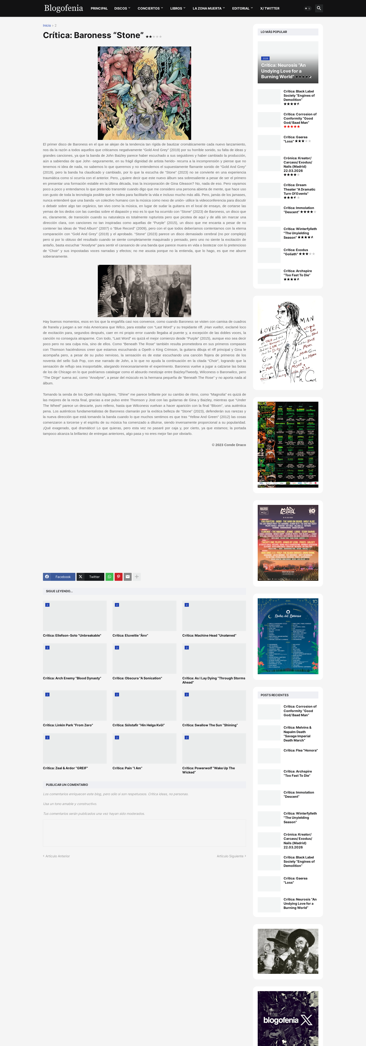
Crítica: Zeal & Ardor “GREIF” (65, 768)
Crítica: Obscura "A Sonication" (137, 678)
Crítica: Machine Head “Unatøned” (209, 635)
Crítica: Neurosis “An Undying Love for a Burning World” (300, 903)
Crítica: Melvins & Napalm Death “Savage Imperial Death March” (297, 733)
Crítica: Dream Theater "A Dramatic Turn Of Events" (299, 191)
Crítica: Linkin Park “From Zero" (68, 725)
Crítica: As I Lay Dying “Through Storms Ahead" (213, 680)
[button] (308, 8)
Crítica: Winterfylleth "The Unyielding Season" (300, 233)
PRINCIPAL (99, 8)
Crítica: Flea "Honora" (301, 750)
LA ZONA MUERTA (207, 8)
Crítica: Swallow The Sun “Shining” (210, 725)
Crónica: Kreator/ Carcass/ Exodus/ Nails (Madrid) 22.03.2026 (298, 166)
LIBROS (176, 8)
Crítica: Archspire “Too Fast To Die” (298, 274)
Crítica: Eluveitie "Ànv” (130, 635)
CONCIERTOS (149, 8)
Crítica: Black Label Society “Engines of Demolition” (299, 97)
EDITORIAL (241, 8)
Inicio (47, 25)
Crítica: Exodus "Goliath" (299, 252)
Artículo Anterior (58, 856)
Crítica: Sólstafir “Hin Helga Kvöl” (139, 725)
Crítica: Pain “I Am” (127, 768)
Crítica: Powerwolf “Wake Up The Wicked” (208, 770)
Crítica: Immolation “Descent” (300, 210)
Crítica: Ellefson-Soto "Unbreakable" (72, 635)
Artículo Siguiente (230, 856)
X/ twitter (269, 8)
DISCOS (120, 8)
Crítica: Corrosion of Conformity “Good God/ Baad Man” (300, 120)
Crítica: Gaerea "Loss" (297, 139)
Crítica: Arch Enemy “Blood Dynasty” (72, 678)
